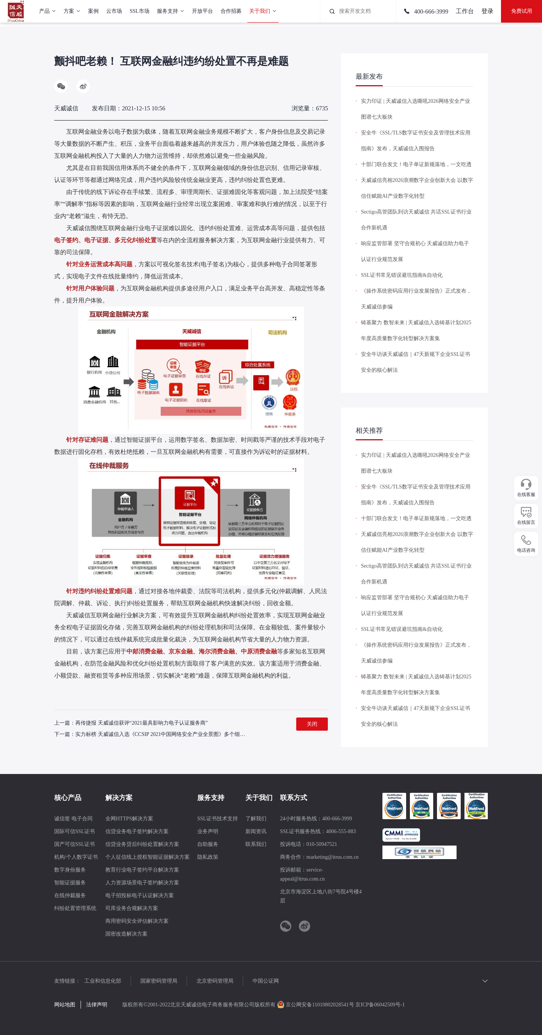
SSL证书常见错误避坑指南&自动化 (402, 275)
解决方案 (118, 797)
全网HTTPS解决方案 (129, 818)
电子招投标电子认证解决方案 (139, 895)
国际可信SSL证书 (74, 831)
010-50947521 (321, 844)
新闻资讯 (255, 831)
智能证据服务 (70, 882)
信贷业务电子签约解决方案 (137, 831)
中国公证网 (266, 981)
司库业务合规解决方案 (131, 908)
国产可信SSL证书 (74, 844)
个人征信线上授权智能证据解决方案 (147, 857)
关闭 (312, 724)
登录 (487, 11)
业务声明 (207, 831)
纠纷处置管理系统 (75, 908)
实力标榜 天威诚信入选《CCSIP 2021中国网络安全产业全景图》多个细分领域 (165, 734)
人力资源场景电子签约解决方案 (142, 882)
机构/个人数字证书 (76, 857)
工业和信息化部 (102, 981)
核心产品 (67, 797)
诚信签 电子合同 (73, 818)
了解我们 (255, 818)
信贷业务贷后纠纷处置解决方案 (142, 844)
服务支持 (210, 797)
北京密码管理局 (214, 981)
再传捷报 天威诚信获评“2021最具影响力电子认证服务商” (141, 723)
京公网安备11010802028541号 (316, 1005)
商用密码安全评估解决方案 (137, 921)
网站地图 (64, 1005)
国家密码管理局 (158, 981)
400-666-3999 (425, 11)
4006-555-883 (341, 831)
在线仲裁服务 (70, 895)
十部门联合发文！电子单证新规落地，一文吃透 (416, 164)
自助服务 (207, 844)
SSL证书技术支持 (217, 818)
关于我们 (259, 797)
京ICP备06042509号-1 (380, 1005)
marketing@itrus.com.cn (332, 857)
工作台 (465, 11)
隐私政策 (207, 857)
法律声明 (96, 1005)
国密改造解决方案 (126, 934)
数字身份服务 (70, 870)
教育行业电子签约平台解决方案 (142, 870)
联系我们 (255, 844)
